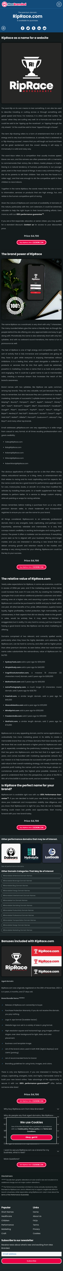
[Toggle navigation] (59, 4)
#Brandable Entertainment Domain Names (19, 895)
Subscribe (31, 1261)
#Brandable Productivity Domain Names (18, 910)
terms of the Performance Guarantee (15, 1195)
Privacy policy (34, 1129)
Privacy (36, 1229)
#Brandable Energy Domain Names (16, 891)
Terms (36, 1224)
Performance (7, 1224)
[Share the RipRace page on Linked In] (39, 28)
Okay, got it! (31, 1137)
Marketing (6, 1229)
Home (36, 1212)
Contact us (29, 225)
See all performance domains (12, 866)
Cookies (36, 1233)
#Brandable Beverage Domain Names (17, 881)
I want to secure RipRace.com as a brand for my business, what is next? (26, 1151)
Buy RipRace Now (26, 242)
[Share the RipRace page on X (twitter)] (28, 28)
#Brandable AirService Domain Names (17, 876)
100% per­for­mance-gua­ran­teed (34, 1083)
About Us (37, 1216)
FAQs (35, 1220)
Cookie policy (23, 1129)
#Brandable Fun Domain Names (15, 900)
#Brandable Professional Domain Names (18, 915)
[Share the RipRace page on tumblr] (33, 28)
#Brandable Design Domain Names (16, 925)
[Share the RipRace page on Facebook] (22, 28)
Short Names (7, 1212)
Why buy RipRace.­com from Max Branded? (24, 1109)
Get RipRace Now (26, 1101)
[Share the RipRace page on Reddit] (44, 28)
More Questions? (11, 1159)
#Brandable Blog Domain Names (15, 886)
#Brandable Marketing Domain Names (17, 930)
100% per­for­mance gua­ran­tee (30, 214)
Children (5, 1220)
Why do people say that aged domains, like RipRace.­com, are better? (29, 1116)
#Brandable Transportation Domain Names (19, 920)
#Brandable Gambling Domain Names (17, 905)
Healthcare (6, 1216)
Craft (3, 1233)
